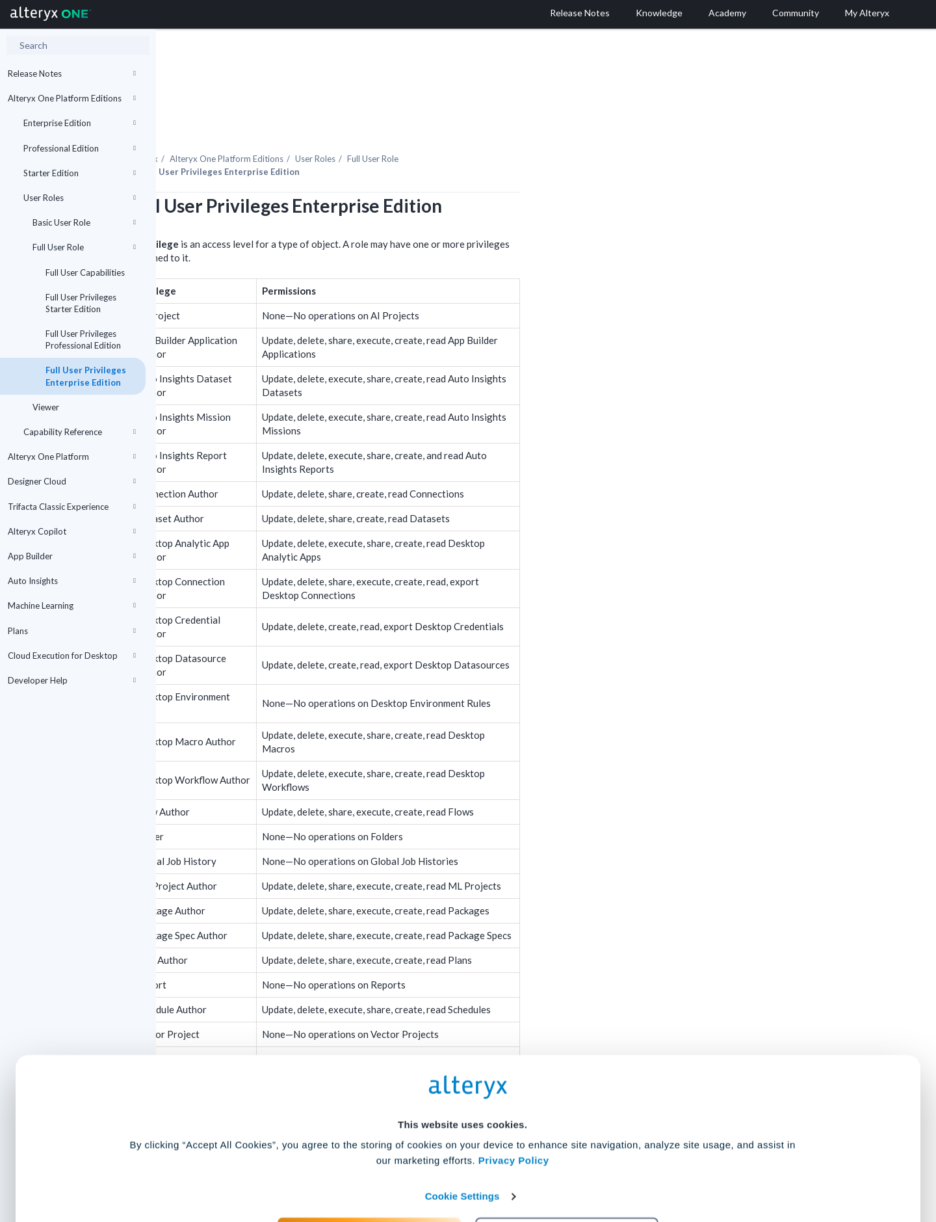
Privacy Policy (513, 1090)
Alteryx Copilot (72, 531)
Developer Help (72, 680)
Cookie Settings (462, 1126)
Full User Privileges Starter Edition (81, 303)
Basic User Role (84, 222)
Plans (72, 631)
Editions (382, 123)
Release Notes (72, 73)
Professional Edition (79, 148)
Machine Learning (72, 605)
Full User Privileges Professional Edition (83, 339)
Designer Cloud (72, 481)
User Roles (79, 198)
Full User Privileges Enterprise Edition (86, 376)
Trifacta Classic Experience (72, 506)
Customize (567, 1164)
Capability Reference (79, 432)
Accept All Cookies (369, 1164)
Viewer (45, 407)
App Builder (72, 556)
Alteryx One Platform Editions (72, 98)
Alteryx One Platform (72, 456)
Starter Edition (79, 173)
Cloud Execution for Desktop (72, 655)
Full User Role (84, 247)
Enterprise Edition (79, 123)
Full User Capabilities (85, 272)
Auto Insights (72, 581)
